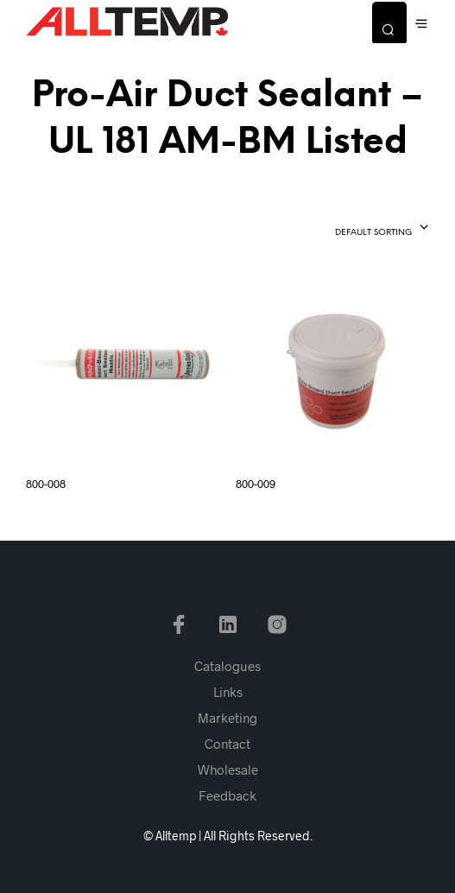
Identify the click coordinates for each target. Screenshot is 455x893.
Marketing (227, 717)
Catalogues (227, 666)
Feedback (227, 795)
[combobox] (351, 229)
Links (228, 692)
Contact (227, 743)
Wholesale (228, 769)
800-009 (255, 484)
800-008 (46, 484)
